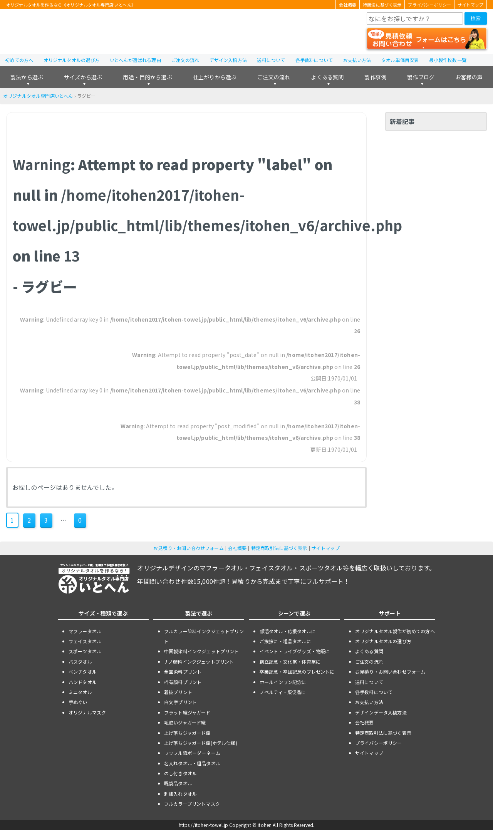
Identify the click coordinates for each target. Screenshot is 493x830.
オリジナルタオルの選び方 (72, 60)
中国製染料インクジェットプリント (201, 651)
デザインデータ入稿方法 (381, 712)
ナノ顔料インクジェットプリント (199, 661)
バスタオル (80, 661)
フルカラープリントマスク (192, 803)
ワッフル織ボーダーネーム (192, 753)
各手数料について (314, 60)
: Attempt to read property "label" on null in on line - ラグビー (207, 225)
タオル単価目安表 (400, 60)
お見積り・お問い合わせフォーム (188, 548)
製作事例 (375, 77)
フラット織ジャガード (187, 712)
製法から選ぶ (26, 77)
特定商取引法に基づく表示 (279, 548)
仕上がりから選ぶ (214, 77)
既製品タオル (178, 783)
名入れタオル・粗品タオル (192, 763)
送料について (271, 60)
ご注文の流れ (185, 60)
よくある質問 (327, 77)
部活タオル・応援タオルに (288, 631)
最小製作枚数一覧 (447, 60)
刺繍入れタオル (180, 793)
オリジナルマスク (87, 712)
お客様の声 (469, 77)
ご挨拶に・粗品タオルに (285, 641)
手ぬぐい (78, 702)
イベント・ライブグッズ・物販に (295, 651)
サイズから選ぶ (83, 77)
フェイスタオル (85, 641)
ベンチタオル (83, 671)
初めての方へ (19, 60)
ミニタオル (80, 692)
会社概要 (347, 5)
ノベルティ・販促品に (283, 692)
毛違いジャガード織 (185, 722)
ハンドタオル (83, 682)
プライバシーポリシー (429, 5)
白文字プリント (180, 702)
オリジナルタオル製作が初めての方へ (395, 631)
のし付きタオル (180, 773)
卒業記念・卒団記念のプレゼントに (297, 671)
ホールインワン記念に (283, 682)
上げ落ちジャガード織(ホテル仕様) (200, 742)
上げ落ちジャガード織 (187, 732)
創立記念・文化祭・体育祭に (290, 661)
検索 (476, 18)
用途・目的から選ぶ (147, 77)
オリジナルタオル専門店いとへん (38, 95)
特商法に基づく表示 (382, 5)
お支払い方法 (357, 60)
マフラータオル (85, 631)
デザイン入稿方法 (228, 60)
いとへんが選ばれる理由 (135, 60)
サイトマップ (470, 5)
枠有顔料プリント (182, 682)
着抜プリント (178, 692)
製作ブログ (420, 77)
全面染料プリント (182, 671)
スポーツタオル (85, 651)
